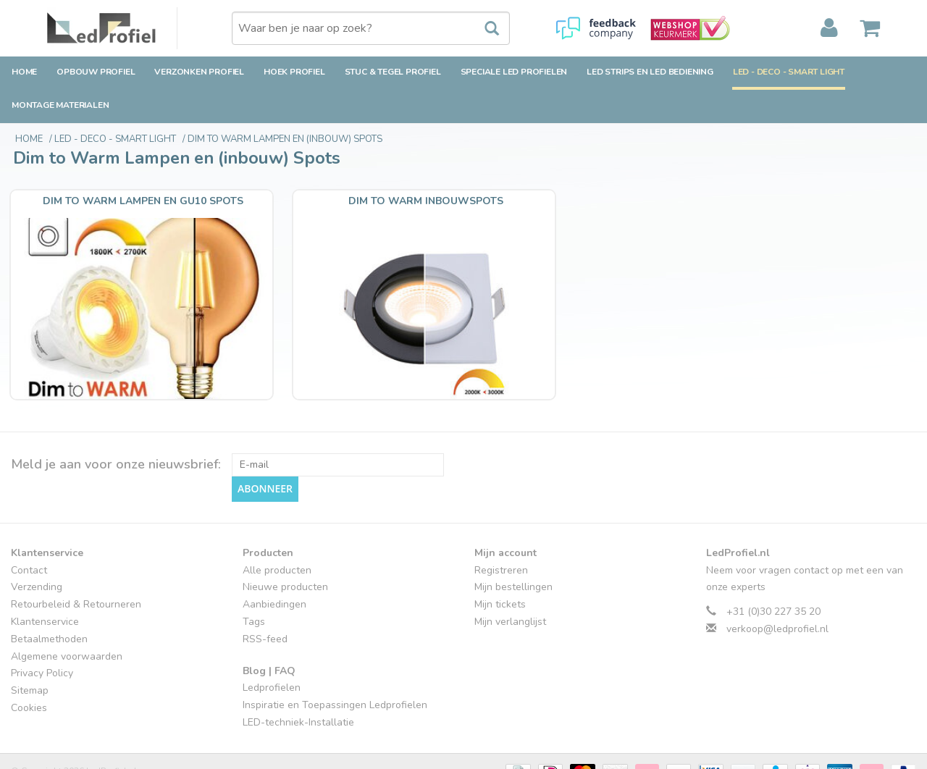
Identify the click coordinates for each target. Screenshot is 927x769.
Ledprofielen (272, 650)
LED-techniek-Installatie (298, 685)
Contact (29, 532)
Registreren (501, 532)
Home (24, 71)
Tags (254, 584)
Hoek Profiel (294, 71)
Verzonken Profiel (199, 71)
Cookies (29, 670)
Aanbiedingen (274, 567)
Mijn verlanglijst (510, 584)
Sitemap (30, 653)
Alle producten (277, 532)
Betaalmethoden (49, 601)
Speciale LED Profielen (514, 71)
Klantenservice (45, 584)
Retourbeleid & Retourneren (76, 567)
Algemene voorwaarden (66, 619)
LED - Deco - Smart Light (788, 71)
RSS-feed (265, 601)
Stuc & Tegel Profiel (393, 71)
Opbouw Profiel (95, 71)
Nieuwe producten (285, 550)
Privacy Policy (42, 636)
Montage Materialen (60, 105)
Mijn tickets (500, 567)
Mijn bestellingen (513, 550)
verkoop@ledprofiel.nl (777, 591)
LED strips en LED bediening (650, 71)
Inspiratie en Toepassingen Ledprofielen (335, 668)
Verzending (36, 550)
